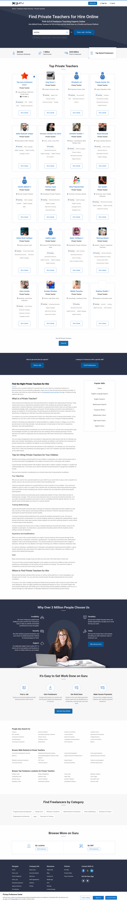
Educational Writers (69, 762)
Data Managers (16, 739)
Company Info (34, 866)
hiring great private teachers (50, 392)
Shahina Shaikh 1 (102, 291)
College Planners (95, 737)
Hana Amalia (24, 291)
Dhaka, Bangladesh (43, 774)
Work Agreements (34, 879)
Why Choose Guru (96, 644)
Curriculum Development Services (21, 753)
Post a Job (93, 3)
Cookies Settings (85, 897)
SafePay (31, 883)
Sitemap (49, 886)
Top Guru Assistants (24, 82)
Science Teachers (43, 732)
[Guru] (17, 3)
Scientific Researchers (96, 762)
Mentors (14, 755)
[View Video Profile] (34, 76)
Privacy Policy (68, 873)
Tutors (100, 388)
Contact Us (50, 876)
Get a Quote (24, 113)
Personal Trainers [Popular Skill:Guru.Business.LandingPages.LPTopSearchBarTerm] (46, 37)
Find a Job (15, 879)
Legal (35, 816)
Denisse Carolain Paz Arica (50, 134)
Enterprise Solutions (17, 883)
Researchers (41, 742)
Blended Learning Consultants (20, 760)
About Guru (32, 869)
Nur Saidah (102, 187)
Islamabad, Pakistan (43, 781)
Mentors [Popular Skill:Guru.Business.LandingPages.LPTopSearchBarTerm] (64, 37)
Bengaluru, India (16, 781)
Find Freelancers (90, 365)
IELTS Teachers (68, 742)
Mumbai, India (42, 776)
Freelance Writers (99, 410)
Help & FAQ (50, 869)
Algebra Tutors (99, 426)
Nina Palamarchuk (76, 187)
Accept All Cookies (111, 897)
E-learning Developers (96, 753)
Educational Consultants (97, 734)
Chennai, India (94, 781)
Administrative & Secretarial (72, 812)
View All (63, 343)
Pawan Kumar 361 (102, 82)
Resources (50, 866)
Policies (67, 866)
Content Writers (68, 734)
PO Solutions (15, 889)
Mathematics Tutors (99, 415)
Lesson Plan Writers (95, 739)
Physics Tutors (42, 737)
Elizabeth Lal (77, 82)
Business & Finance (105, 812)
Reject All (98, 897)
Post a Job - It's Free (84, 32)
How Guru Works (34, 873)
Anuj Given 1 (50, 82)
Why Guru (32, 876)
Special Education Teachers (97, 755)
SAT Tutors (41, 760)
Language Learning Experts (71, 739)
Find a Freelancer (16, 876)
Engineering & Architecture (21, 816)
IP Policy (66, 869)
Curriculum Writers (17, 762)
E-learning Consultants (18, 742)
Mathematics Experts (99, 404)
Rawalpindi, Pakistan (70, 781)
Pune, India (67, 774)
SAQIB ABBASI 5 (24, 187)
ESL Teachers (15, 734)
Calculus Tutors (94, 732)
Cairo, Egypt (93, 776)
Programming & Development (22, 812)
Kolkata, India (15, 774)
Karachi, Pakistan (69, 779)
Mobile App (50, 879)
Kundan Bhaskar (50, 291)
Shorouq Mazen (102, 238)
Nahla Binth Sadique (24, 238)
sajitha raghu (50, 238)
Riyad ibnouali (102, 134)
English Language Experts (99, 394)
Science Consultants (69, 732)
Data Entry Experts (69, 737)
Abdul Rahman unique (24, 134)
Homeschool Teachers (18, 737)
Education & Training (46, 816)
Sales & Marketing (90, 812)
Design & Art (39, 812)
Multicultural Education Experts (46, 753)
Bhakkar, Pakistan (95, 774)
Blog (48, 873)
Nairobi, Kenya (16, 779)
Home (14, 9)
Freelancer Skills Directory (25, 9)
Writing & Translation (53, 812)
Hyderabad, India (16, 776)
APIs (48, 883)
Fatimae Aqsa (50, 187)
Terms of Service (68, 876)
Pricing (31, 886)
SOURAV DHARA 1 (76, 134)
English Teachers (99, 399)
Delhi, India (67, 776)
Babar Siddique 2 (76, 238)
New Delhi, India (94, 779)
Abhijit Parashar (76, 291)
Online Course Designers (97, 760)
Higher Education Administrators (73, 755)
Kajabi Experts (68, 760)
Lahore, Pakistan (42, 779)
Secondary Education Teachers (46, 734)
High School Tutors (100, 420)
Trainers (14, 732)
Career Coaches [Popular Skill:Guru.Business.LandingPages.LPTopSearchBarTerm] (57, 37)
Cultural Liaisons (42, 762)
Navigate (15, 866)
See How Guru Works (63, 711)
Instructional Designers (70, 753)
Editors (92, 742)
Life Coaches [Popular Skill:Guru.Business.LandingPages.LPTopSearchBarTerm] (36, 37)
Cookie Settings (51, 889)
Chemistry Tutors (43, 739)
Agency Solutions (16, 886)
